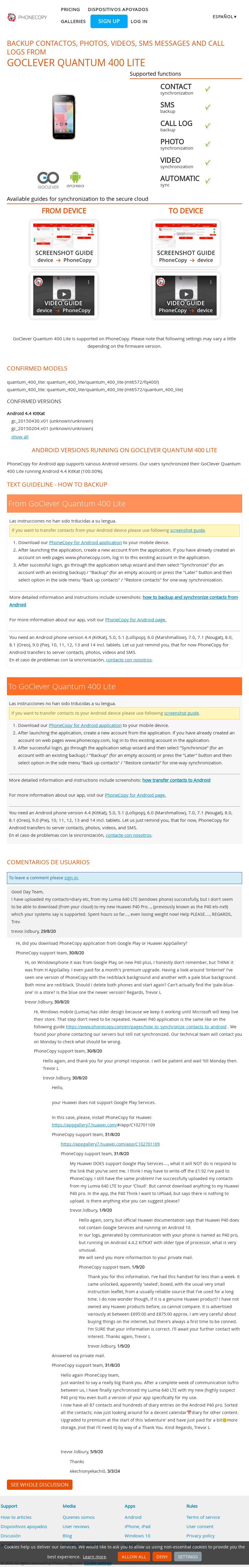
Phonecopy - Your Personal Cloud (27, 17)
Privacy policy (200, 1536)
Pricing (70, 9)
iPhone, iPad (137, 1526)
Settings (188, 1557)
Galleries (73, 21)
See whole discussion (40, 1484)
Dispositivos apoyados (118, 9)
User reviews (76, 1526)
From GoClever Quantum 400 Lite (63, 243)
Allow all (134, 1557)
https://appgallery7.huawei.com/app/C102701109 (110, 1144)
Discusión (11, 1536)
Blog (67, 1536)
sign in (71, 877)
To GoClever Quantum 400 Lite (186, 243)
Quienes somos (79, 1517)
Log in (139, 21)
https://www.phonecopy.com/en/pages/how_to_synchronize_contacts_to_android (146, 1027)
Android (133, 1517)
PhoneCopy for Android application (85, 542)
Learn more (94, 1557)
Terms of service (203, 1517)
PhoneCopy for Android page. (135, 619)
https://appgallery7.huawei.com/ (84, 1125)
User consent (199, 1526)
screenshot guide (187, 530)
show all (19, 437)
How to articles (16, 1517)
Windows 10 (137, 1536)
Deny (162, 1557)
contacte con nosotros (129, 660)
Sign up (109, 21)
